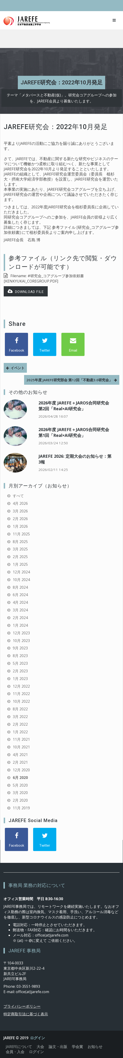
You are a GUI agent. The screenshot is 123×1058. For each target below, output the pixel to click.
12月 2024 (21, 572)
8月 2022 (20, 709)
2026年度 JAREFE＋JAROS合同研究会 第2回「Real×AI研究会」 (73, 405)
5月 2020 (20, 785)
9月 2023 (20, 648)
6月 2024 (20, 594)
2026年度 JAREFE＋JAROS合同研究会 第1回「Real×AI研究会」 (73, 432)
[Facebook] (16, 344)
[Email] (73, 344)
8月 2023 (20, 655)
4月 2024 (20, 602)
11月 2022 (21, 693)
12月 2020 (21, 769)
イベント (18, 367)
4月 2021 (20, 754)
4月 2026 (20, 503)
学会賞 (77, 1046)
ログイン (37, 1037)
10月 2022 (21, 701)
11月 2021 (21, 739)
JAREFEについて (19, 1046)
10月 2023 (21, 640)
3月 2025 (20, 549)
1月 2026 (20, 526)
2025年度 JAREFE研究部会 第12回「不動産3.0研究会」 (69, 380)
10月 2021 (21, 747)
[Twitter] (44, 344)
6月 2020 (20, 777)
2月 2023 (20, 671)
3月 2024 (20, 610)
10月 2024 (21, 579)
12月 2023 (21, 632)
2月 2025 (20, 556)
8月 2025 (20, 541)
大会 (40, 1046)
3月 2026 (20, 511)
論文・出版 (58, 1046)
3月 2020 (20, 792)
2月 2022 (20, 724)
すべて (18, 495)
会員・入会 (15, 1051)
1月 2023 (20, 678)
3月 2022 (20, 716)
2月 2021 (20, 762)
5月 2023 (20, 663)
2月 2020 (20, 800)
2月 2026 (20, 518)
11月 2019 (21, 807)
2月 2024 (20, 617)
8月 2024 (20, 587)
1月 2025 (20, 564)
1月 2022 (20, 731)
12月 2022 (21, 686)
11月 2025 (21, 534)
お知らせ (95, 1046)
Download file (26, 291)
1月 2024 (20, 625)
